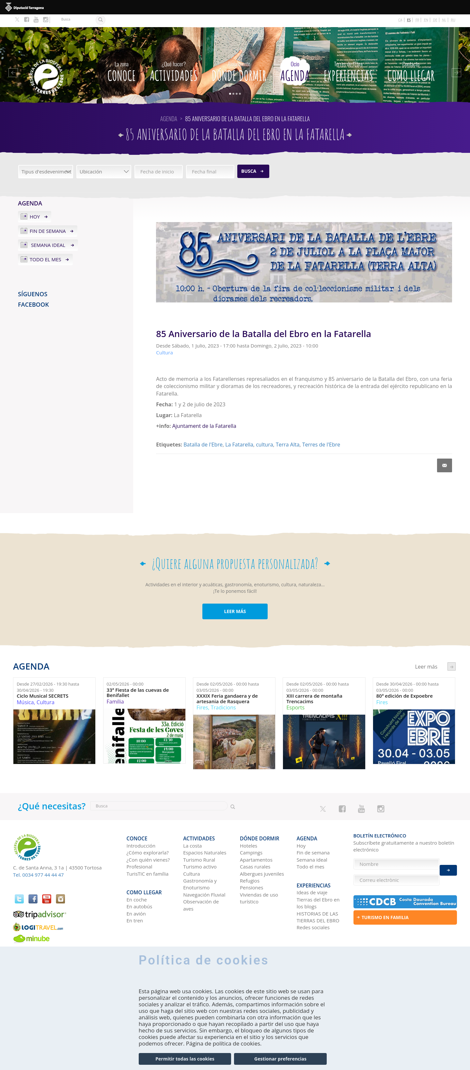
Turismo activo (200, 851)
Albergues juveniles (262, 857)
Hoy (35, 204)
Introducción (141, 830)
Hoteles (248, 830)
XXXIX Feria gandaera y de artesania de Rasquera (227, 685)
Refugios (249, 865)
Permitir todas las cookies (184, 1059)
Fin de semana (48, 218)
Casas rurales (255, 851)
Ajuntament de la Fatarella (204, 413)
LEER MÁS (235, 598)
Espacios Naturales (204, 837)
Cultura (46, 689)
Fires (202, 694)
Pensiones (251, 871)
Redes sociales (313, 908)
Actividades (173, 56)
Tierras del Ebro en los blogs (318, 884)
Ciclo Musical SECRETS (42, 683)
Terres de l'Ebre (321, 431)
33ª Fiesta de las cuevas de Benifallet (138, 679)
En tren (135, 902)
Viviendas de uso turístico (259, 882)
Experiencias (348, 56)
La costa (192, 830)
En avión (136, 894)
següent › (451, 653)
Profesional (139, 851)
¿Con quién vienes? (148, 844)
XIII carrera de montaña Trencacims (314, 685)
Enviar (448, 867)
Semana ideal (48, 232)
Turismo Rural (199, 844)
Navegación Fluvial (204, 879)
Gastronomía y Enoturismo (200, 868)
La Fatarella (239, 431)
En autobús (139, 887)
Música (25, 689)
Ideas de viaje (312, 873)
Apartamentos (256, 844)
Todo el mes (45, 246)
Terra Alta (288, 431)
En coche (137, 880)
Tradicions (223, 694)
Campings (251, 837)
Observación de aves (201, 889)
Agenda (294, 56)
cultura (264, 431)
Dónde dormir (239, 56)
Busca (248, 158)
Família (115, 688)
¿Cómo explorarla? (148, 837)
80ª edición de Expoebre (404, 683)
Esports (295, 694)
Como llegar (411, 56)
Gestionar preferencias (280, 1059)
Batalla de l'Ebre (203, 431)
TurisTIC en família (148, 857)
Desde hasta (48, 674)
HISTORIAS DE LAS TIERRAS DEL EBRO (318, 898)
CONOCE (121, 56)
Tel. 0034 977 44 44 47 (38, 862)
